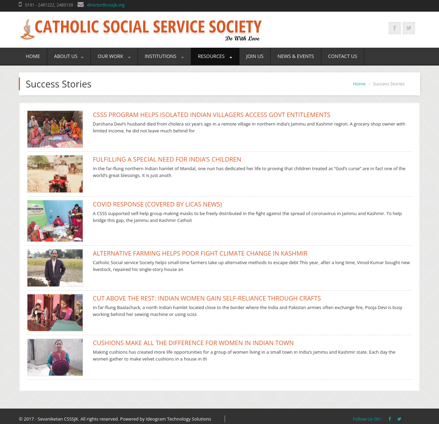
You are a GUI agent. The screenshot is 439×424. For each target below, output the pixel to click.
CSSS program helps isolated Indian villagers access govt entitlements (212, 114)
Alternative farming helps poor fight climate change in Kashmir (200, 253)
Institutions (164, 56)
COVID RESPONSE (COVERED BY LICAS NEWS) (157, 204)
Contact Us (342, 56)
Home (33, 56)
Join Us (255, 56)
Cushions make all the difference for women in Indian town (193, 343)
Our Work (114, 56)
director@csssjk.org (105, 5)
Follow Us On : (368, 419)
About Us (69, 56)
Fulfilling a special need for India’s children (167, 159)
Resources (215, 56)
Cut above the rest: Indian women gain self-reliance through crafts (207, 298)
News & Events (295, 56)
